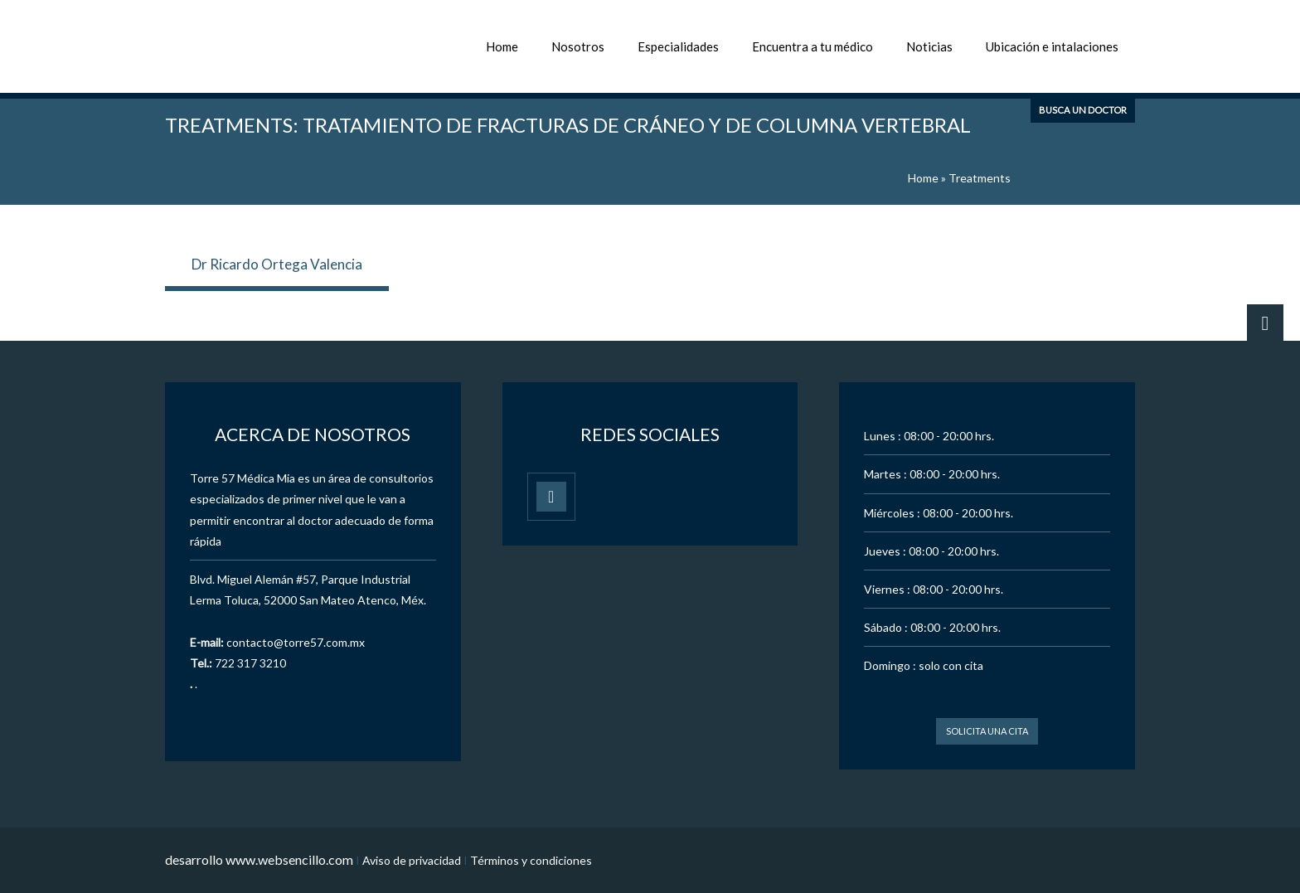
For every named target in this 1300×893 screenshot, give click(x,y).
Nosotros (577, 46)
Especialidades (678, 46)
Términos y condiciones (531, 860)
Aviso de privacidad (411, 860)
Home (502, 46)
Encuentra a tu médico (812, 46)
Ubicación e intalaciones (1052, 46)
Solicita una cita (987, 731)
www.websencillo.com (289, 859)
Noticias (929, 46)
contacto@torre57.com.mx (295, 642)
